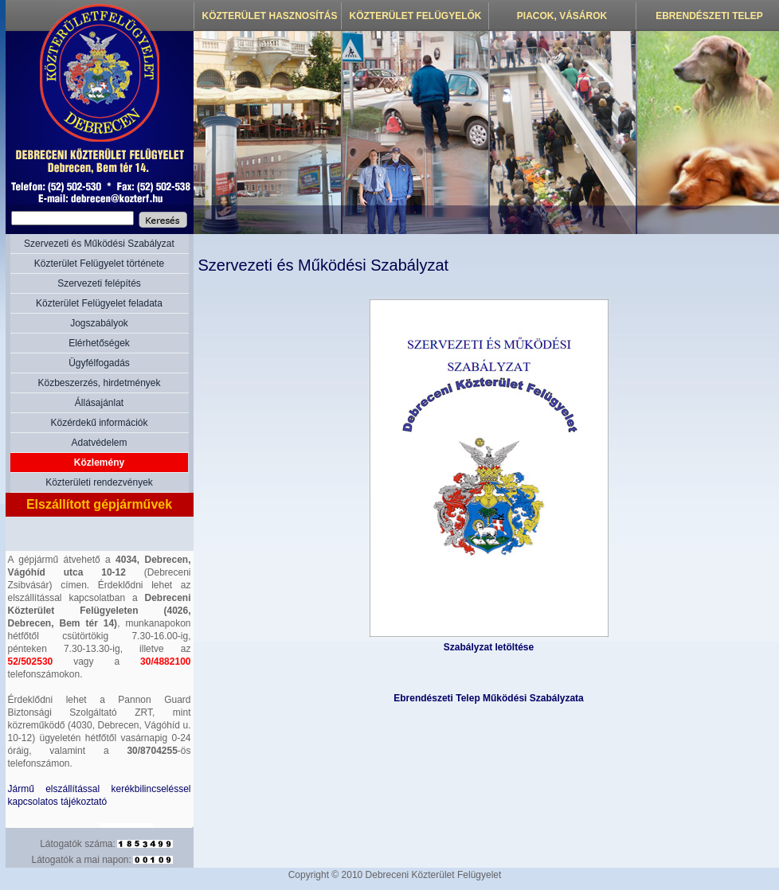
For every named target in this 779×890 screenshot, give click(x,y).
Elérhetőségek (99, 343)
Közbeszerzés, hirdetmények (98, 382)
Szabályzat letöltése (489, 647)
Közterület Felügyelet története (99, 263)
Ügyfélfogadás (99, 363)
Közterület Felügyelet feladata (99, 303)
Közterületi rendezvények (99, 482)
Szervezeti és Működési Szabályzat (99, 243)
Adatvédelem (99, 442)
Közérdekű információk (98, 422)
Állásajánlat (99, 402)
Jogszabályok (99, 323)
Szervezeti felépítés (99, 283)
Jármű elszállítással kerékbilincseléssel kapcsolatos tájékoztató (99, 795)
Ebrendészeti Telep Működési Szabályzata (488, 698)
